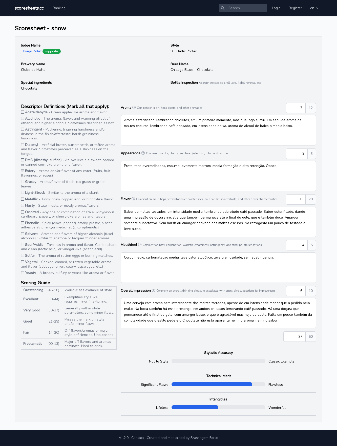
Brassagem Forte (204, 437)
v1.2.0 (124, 437)
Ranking (59, 8)
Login (276, 8)
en (314, 8)
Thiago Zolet (31, 51)
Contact (137, 437)
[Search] (246, 8)
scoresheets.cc (29, 8)
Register (295, 8)
